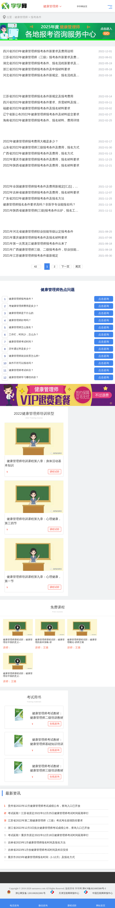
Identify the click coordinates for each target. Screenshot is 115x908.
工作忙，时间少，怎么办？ (23, 334)
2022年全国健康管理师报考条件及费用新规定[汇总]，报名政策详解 (41, 186)
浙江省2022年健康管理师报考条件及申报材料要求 (36, 69)
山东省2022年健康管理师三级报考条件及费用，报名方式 (41, 147)
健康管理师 (50, 6)
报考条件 (36, 17)
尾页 (78, 266)
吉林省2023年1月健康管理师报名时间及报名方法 (37, 842)
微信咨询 (43, 903)
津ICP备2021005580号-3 (94, 888)
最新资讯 (13, 793)
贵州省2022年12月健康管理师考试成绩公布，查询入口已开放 (44, 805)
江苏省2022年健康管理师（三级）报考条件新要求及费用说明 (41, 57)
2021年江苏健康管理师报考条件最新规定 (30, 255)
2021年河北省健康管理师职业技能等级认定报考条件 (38, 231)
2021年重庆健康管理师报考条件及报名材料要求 (35, 237)
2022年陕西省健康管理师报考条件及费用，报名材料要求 (41, 165)
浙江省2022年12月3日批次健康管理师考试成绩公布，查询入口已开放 (49, 827)
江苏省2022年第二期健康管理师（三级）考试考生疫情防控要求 (45, 820)
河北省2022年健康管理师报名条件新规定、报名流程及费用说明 (41, 75)
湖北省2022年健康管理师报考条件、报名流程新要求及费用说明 (41, 63)
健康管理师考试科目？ (21, 370)
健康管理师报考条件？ (21, 298)
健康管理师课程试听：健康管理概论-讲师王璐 (82, 641)
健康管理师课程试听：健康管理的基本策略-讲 (50, 641)
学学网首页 (82, 6)
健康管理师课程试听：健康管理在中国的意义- (17, 674)
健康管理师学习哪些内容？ (23, 377)
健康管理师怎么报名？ (21, 327)
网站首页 (100, 903)
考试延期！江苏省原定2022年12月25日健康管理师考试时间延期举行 (48, 813)
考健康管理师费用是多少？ (23, 305)
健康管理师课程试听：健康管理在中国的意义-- (17, 641)
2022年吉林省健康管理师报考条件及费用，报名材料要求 (41, 192)
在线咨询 (54, 723)
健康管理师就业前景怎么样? (24, 355)
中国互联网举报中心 (98, 893)
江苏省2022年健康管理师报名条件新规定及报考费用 (38, 96)
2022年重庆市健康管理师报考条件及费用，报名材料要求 (41, 159)
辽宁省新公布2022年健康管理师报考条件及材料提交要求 (41, 114)
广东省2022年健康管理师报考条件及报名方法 (33, 198)
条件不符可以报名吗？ (21, 363)
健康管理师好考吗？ (20, 320)
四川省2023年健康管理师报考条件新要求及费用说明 (38, 51)
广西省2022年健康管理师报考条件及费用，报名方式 (38, 153)
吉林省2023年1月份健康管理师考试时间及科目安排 (38, 849)
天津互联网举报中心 (64, 893)
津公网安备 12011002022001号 (26, 893)
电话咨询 (14, 903)
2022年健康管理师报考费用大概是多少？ (30, 141)
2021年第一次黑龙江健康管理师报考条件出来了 (35, 243)
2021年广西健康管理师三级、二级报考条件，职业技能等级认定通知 (41, 249)
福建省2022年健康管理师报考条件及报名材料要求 (36, 108)
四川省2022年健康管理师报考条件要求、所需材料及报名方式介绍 (41, 102)
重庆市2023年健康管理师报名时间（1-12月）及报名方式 (41, 857)
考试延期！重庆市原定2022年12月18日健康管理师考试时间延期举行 (48, 835)
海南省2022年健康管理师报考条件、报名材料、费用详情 (41, 120)
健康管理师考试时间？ (21, 341)
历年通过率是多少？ (20, 348)
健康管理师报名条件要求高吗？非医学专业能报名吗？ (39, 204)
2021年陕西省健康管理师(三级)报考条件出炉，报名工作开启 (41, 210)
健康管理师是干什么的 (21, 313)
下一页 (65, 266)
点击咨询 (103, 298)
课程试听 (54, 471)
